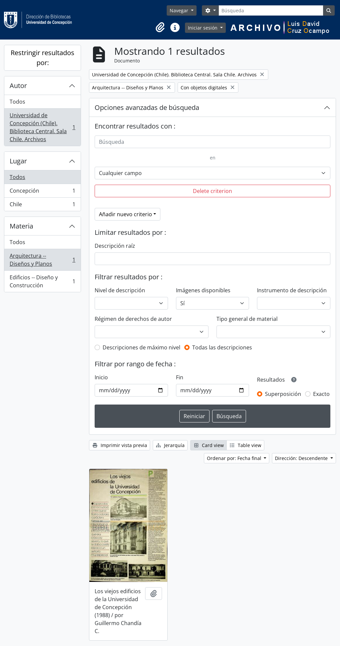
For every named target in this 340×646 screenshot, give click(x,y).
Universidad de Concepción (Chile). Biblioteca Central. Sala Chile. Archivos (42, 127)
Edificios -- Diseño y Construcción (42, 281)
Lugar (18, 160)
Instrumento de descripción (292, 290)
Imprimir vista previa (119, 445)
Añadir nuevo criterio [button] (125, 214)
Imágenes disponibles (203, 290)
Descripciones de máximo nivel (141, 347)
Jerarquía (170, 445)
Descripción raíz (115, 245)
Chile (42, 205)
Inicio (101, 377)
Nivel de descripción (120, 290)
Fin (179, 377)
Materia (21, 226)
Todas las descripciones (222, 347)
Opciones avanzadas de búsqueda (147, 107)
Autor (18, 85)
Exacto (321, 394)
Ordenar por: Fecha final (235, 458)
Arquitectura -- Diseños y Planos (42, 259)
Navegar (180, 10)
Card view (208, 445)
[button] (160, 27)
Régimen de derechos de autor (133, 319)
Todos (17, 101)
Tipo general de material (247, 319)
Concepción (42, 192)
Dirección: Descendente (302, 458)
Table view (245, 445)
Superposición (283, 394)
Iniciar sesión (203, 28)
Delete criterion (212, 191)
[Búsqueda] (270, 10)
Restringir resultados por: (42, 57)
